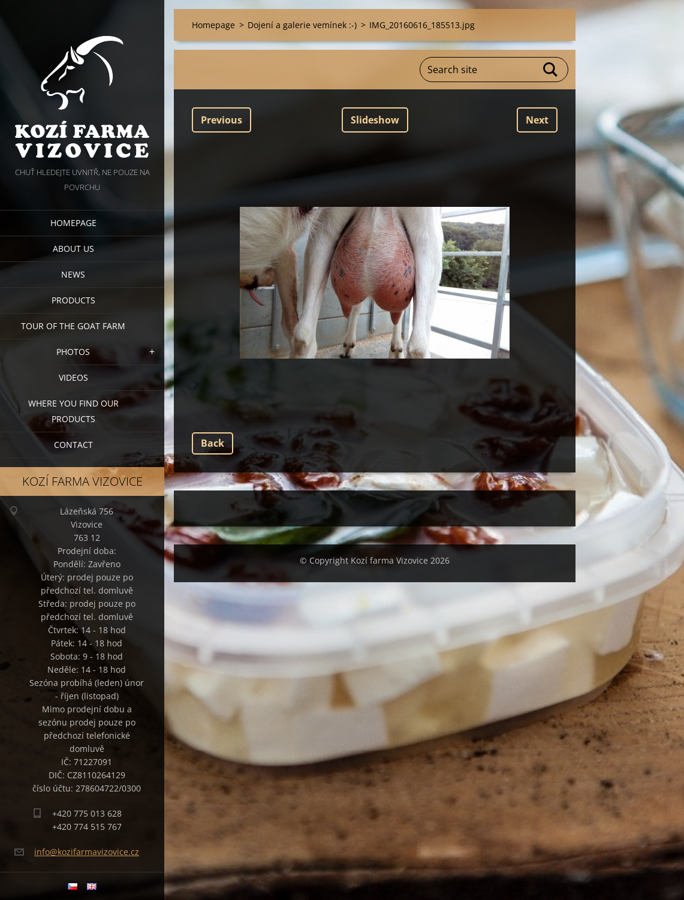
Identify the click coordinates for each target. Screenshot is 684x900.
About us (73, 248)
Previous (221, 120)
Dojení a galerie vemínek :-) (302, 25)
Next (537, 120)
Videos (73, 377)
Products (73, 300)
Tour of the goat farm (73, 326)
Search (551, 70)
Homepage (73, 222)
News (73, 274)
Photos (73, 351)
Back (212, 443)
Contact (73, 444)
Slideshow (375, 120)
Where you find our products (73, 411)
